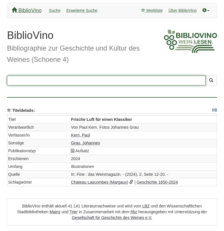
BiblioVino (27, 10)
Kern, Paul (80, 135)
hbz (134, 211)
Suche (55, 10)
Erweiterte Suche (81, 10)
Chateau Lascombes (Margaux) (99, 182)
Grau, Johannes (85, 143)
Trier (73, 211)
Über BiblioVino (183, 10)
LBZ (146, 206)
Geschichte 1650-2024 (157, 182)
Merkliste (152, 10)
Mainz (55, 211)
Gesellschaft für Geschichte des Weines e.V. (112, 217)
